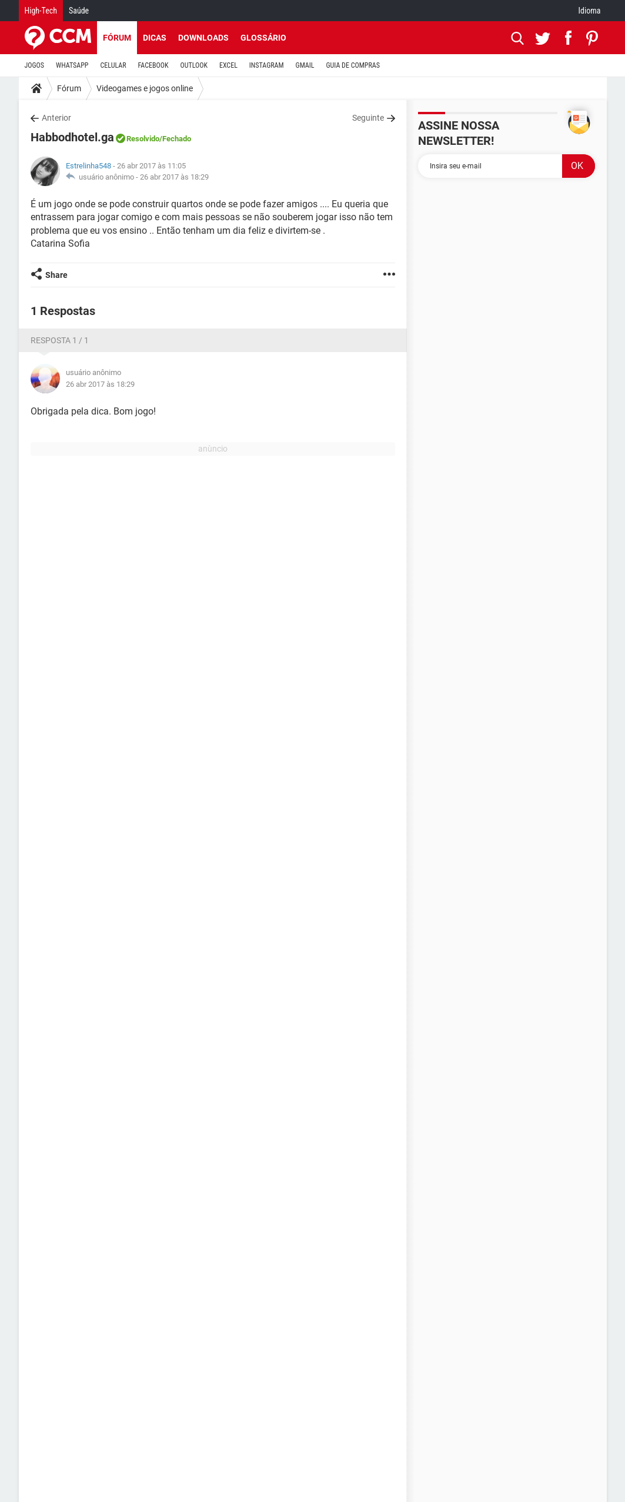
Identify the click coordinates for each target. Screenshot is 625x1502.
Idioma (590, 10)
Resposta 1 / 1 (60, 340)
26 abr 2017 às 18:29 (174, 177)
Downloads (203, 37)
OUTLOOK (194, 65)
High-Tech (41, 10)
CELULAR (113, 65)
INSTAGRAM (266, 65)
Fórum (117, 37)
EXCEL (228, 65)
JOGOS (35, 65)
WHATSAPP (72, 65)
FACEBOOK (153, 65)
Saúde (79, 10)
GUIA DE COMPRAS (353, 65)
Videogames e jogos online (144, 88)
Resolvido (142, 138)
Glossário (263, 37)
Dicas (154, 37)
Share (56, 275)
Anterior (56, 117)
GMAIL (305, 65)
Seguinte (368, 117)
